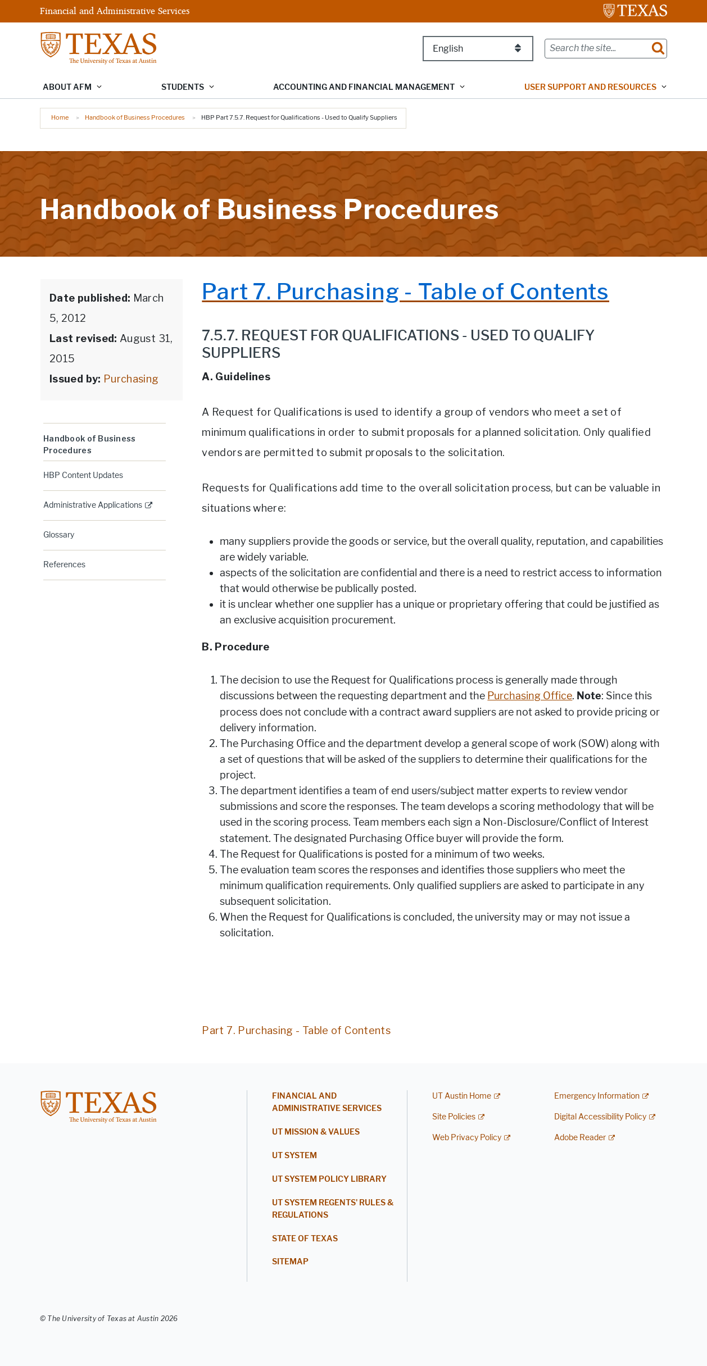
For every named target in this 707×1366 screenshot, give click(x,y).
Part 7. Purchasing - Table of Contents (296, 1030)
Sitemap (290, 1262)
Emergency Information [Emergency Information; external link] (597, 1096)
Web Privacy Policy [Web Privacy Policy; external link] (466, 1137)
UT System (294, 1155)
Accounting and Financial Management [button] (364, 87)
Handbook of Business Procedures (135, 117)
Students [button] (182, 87)
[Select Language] (478, 48)
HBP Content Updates (83, 475)
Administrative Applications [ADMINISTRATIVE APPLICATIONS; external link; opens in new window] (92, 505)
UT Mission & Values (316, 1132)
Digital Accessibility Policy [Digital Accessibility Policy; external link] (600, 1117)
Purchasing (130, 379)
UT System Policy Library (329, 1179)
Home (60, 117)
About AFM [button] (67, 87)
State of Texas (305, 1239)
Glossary (58, 535)
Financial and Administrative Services (114, 10)
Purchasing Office (529, 696)
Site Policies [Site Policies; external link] (453, 1117)
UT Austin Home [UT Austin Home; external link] (461, 1096)
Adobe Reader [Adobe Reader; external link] (580, 1137)
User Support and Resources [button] (590, 87)
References (64, 565)
